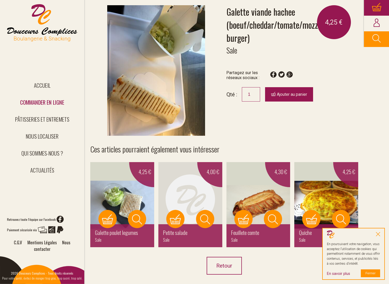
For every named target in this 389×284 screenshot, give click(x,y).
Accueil (42, 85)
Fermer (371, 273)
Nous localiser (42, 136)
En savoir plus (338, 273)
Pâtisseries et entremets (42, 119)
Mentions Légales (42, 242)
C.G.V (18, 242)
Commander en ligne (42, 102)
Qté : (231, 94)
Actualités (42, 170)
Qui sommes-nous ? (42, 153)
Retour (224, 266)
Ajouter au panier (289, 94)
